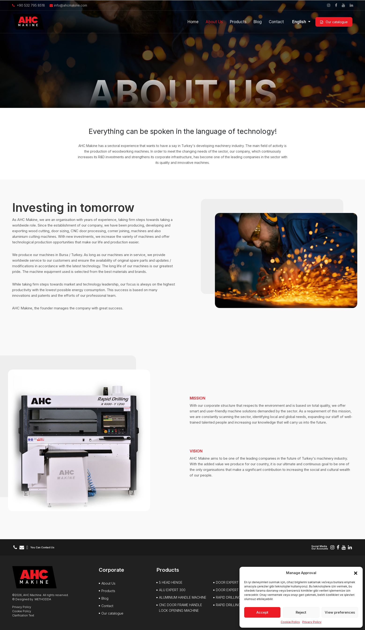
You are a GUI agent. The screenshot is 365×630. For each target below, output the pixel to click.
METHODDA (43, 599)
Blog (258, 21)
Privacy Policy (311, 622)
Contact (276, 21)
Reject (301, 612)
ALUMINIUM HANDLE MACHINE (182, 597)
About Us (214, 21)
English (299, 21)
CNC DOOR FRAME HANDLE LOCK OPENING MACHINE (180, 607)
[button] (355, 573)
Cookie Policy (290, 622)
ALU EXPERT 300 (172, 590)
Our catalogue (334, 22)
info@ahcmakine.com (68, 5)
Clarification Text (23, 615)
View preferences (340, 612)
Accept (262, 612)
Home (193, 21)
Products (238, 21)
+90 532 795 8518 (28, 5)
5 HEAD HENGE (170, 582)
